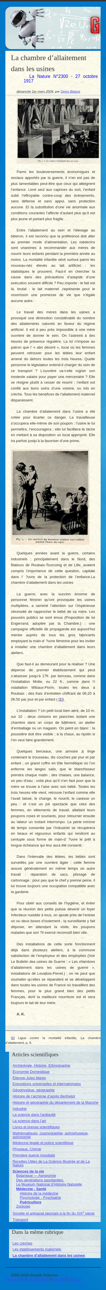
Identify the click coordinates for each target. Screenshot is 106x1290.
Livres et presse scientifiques (36, 1127)
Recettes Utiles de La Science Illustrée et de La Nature (51, 1163)
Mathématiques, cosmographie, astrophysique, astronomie (50, 1135)
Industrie (19, 1109)
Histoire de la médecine (39, 1193)
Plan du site (15, 1279)
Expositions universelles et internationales (46, 1084)
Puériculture (30, 1202)
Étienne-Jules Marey (29, 1078)
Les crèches (22, 1243)
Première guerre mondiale (33, 1155)
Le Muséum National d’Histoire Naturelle (49, 1184)
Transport (20, 1219)
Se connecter (38, 1279)
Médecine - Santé (31, 1189)
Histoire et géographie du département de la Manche (55, 1102)
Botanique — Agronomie (36, 1175)
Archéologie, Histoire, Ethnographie (41, 1065)
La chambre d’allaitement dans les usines (48, 1255)
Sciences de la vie (28, 1171)
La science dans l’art (29, 1121)
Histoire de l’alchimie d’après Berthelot (43, 1096)
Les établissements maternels (36, 1249)
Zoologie (23, 1206)
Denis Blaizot (70, 91)
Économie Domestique (30, 1072)
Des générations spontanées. (40, 1180)
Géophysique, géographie (33, 1090)
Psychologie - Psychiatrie (40, 1197)
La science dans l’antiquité (34, 1114)
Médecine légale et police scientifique (42, 1143)
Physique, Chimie (26, 1149)
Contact (58, 1279)
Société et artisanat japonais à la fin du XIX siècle (53, 1213)
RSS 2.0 (74, 1279)
